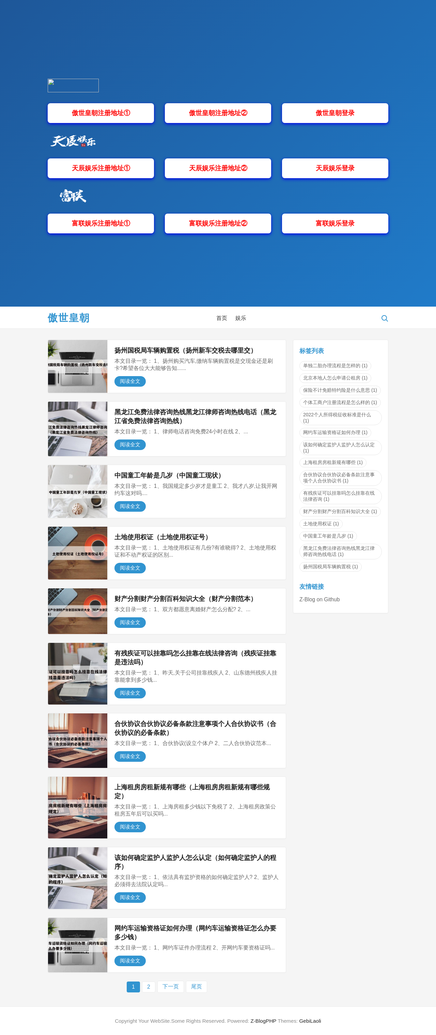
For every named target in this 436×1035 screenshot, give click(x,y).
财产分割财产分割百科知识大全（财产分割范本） (185, 598)
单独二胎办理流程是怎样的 (335, 365)
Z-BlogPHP (264, 1021)
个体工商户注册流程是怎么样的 (340, 402)
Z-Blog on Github (319, 599)
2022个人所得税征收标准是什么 (337, 417)
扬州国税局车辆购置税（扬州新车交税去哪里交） (185, 350)
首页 (221, 318)
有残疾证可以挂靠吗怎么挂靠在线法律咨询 (339, 496)
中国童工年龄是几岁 (328, 536)
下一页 (170, 986)
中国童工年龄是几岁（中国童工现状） (169, 475)
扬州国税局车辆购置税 (330, 566)
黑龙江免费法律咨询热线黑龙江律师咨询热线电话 (339, 551)
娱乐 (240, 318)
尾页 (196, 986)
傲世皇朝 (69, 317)
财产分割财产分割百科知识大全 (340, 511)
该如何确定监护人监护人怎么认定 (339, 447)
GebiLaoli (310, 1021)
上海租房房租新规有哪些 (333, 462)
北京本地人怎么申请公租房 (335, 378)
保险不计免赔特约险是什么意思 (340, 390)
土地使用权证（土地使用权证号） (163, 537)
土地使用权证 (321, 523)
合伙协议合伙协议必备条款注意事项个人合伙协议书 (339, 477)
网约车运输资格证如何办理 (335, 432)
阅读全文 (130, 381)
